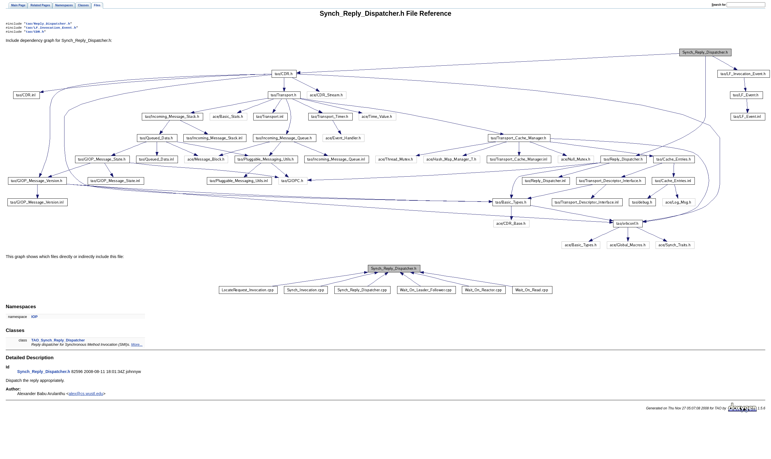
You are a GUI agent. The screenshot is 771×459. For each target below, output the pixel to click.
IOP (34, 318)
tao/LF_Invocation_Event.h (51, 28)
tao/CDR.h (35, 33)
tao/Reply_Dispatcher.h (48, 24)
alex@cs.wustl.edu (86, 395)
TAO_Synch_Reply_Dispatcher (58, 342)
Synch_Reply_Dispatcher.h (43, 373)
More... (137, 346)
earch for (719, 4)
